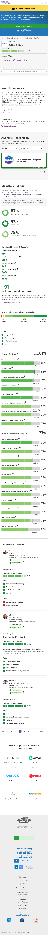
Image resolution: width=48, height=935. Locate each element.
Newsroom (22, 885)
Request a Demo (26, 838)
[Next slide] (44, 172)
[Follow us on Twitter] (21, 867)
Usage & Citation (22, 912)
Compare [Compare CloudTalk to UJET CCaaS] (13, 785)
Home (3, 38)
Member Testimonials (22, 880)
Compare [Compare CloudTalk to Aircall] (35, 767)
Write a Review (20, 60)
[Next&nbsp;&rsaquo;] (37, 731)
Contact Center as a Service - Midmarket (19, 38)
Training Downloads (23, 902)
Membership (23, 889)
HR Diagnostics (22, 901)
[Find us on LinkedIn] (16, 867)
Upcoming (22, 896)
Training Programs (22, 904)
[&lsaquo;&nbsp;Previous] (7, 731)
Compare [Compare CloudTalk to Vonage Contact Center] (13, 803)
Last (41, 731)
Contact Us (22, 883)
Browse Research (22, 894)
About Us (22, 878)
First (2, 731)
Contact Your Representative (24, 26)
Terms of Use (17, 932)
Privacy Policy (25, 932)
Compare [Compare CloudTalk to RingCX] (35, 803)
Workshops (22, 907)
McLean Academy (22, 905)
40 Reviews (5, 60)
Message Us (26, 860)
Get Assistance (8, 126)
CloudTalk (37, 38)
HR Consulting (22, 908)
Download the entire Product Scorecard (16, 194)
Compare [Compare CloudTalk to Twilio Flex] (35, 785)
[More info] (16, 250)
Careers (22, 881)
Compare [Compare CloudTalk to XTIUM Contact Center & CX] (13, 767)
